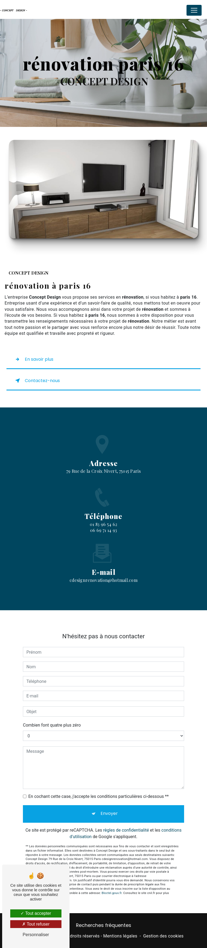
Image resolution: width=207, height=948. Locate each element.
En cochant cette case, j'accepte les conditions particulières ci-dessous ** (98, 791)
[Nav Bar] (194, 10)
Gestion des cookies (163, 936)
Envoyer (109, 808)
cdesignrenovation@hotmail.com (103, 575)
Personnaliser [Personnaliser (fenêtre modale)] (36, 934)
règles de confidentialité (126, 825)
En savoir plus (33, 359)
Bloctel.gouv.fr (112, 887)
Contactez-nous (36, 380)
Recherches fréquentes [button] (103, 925)
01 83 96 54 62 (103, 529)
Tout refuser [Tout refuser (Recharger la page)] (36, 924)
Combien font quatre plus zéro (52, 720)
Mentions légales (120, 936)
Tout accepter (35, 913)
